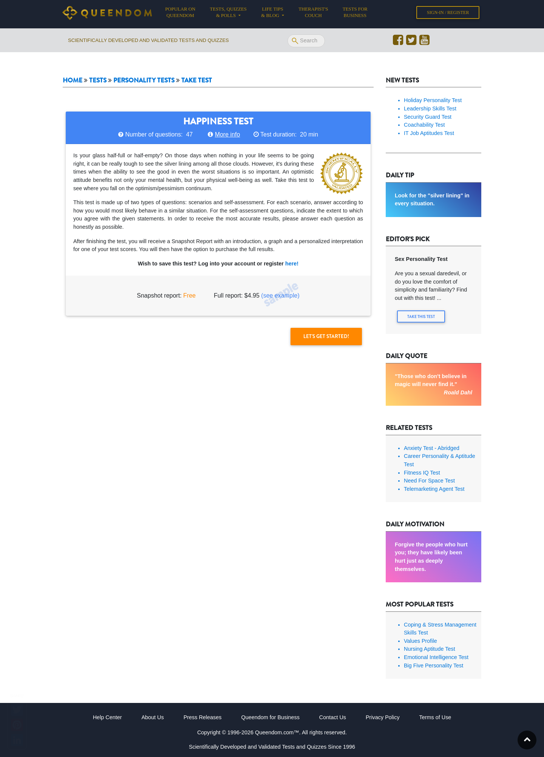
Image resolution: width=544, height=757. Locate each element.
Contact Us (332, 717)
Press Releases (203, 717)
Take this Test (421, 317)
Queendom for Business (270, 717)
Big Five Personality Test (433, 665)
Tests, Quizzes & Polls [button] (228, 14)
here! (291, 264)
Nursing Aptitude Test (429, 649)
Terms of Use (435, 717)
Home (72, 80)
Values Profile (420, 641)
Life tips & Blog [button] (272, 14)
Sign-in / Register (448, 14)
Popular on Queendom (183, 14)
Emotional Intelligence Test (436, 657)
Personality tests (144, 80)
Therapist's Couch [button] (313, 14)
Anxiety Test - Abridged (431, 448)
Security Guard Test (427, 117)
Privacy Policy (383, 717)
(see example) (280, 295)
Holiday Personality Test (433, 100)
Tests (98, 80)
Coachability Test (424, 125)
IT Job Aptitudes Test (429, 133)
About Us (152, 717)
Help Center (107, 717)
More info (227, 134)
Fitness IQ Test (422, 472)
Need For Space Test (429, 481)
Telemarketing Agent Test (434, 489)
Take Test (196, 80)
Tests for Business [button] (355, 14)
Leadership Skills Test (430, 108)
